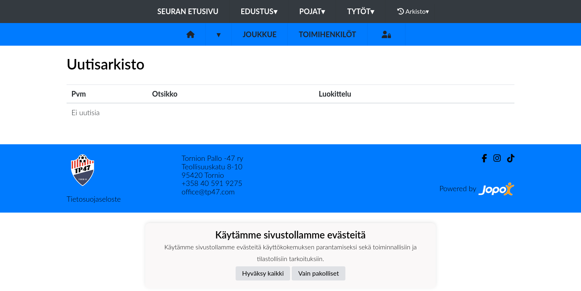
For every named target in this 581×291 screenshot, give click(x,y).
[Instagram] (494, 158)
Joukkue (259, 34)
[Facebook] (481, 158)
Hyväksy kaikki (263, 273)
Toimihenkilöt (327, 34)
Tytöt (360, 11)
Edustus (258, 11)
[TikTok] (507, 158)
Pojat (312, 11)
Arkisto (413, 11)
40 (206, 183)
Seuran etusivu (188, 11)
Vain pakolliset (318, 273)
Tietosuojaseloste (94, 198)
